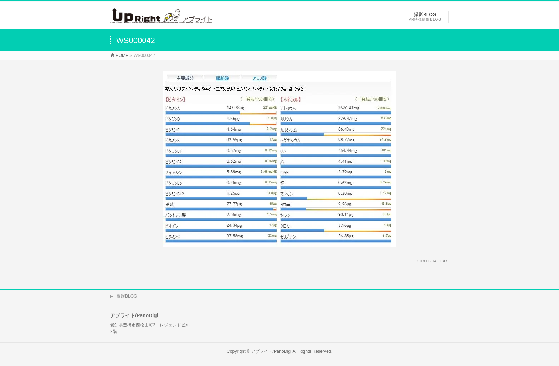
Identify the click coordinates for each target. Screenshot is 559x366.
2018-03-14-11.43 (431, 260)
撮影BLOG (127, 296)
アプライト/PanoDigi (271, 351)
